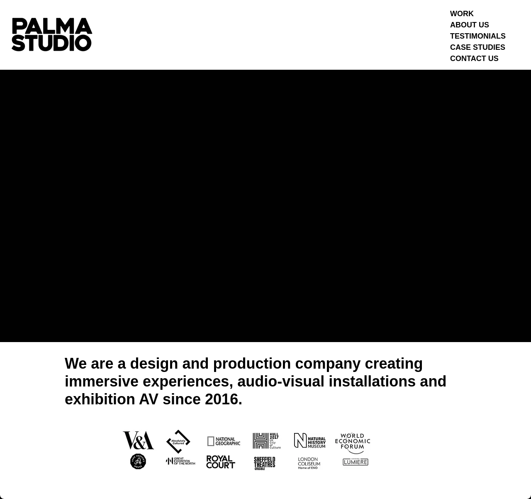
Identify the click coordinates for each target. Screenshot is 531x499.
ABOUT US (469, 25)
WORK (462, 14)
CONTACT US (474, 58)
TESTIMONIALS (478, 36)
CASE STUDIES (477, 47)
